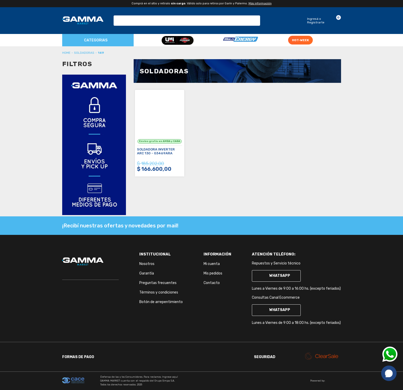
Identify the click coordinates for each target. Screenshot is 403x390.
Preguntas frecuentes (158, 283)
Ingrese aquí (170, 376)
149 (101, 53)
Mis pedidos (213, 273)
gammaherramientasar (66, 52)
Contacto (212, 283)
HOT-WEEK (300, 40)
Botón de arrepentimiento (161, 302)
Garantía (146, 273)
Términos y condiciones (158, 292)
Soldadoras (84, 53)
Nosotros (146, 264)
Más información (260, 3)
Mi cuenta (212, 264)
